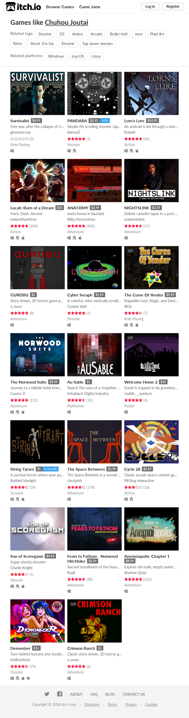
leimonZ (73, 132)
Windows (56, 56)
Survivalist (19, 120)
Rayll (71, 572)
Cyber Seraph (79, 294)
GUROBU (19, 294)
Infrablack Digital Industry (87, 393)
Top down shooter (97, 43)
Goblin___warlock (138, 393)
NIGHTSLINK (136, 207)
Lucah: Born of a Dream (32, 207)
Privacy (131, 704)
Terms (112, 704)
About (76, 694)
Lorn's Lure (134, 120)
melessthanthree (23, 219)
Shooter (45, 34)
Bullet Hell (118, 34)
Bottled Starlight (23, 480)
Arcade (96, 34)
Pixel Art (157, 34)
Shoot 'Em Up (42, 43)
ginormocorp (20, 132)
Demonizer (20, 648)
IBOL (128, 306)
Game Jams (89, 6)
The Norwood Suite (28, 381)
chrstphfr (74, 480)
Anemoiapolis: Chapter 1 (147, 556)
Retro (18, 43)
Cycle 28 (132, 469)
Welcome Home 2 (140, 381)
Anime (77, 34)
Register (172, 6)
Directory (91, 704)
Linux (96, 56)
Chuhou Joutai (66, 22)
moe (138, 34)
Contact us (134, 694)
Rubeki (129, 132)
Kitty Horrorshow (81, 219)
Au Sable (75, 381)
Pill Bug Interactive (139, 480)
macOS (78, 56)
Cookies (151, 704)
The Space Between (86, 469)
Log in (150, 6)
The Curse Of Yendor (143, 294)
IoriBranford (20, 660)
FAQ (94, 694)
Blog (110, 694)
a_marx (16, 306)
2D (61, 34)
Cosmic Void (77, 306)
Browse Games (60, 6)
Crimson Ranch (81, 648)
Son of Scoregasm (26, 556)
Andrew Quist (135, 572)
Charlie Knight (21, 568)
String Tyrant (22, 469)
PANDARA (77, 120)
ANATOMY (77, 207)
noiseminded (134, 219)
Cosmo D (17, 393)
